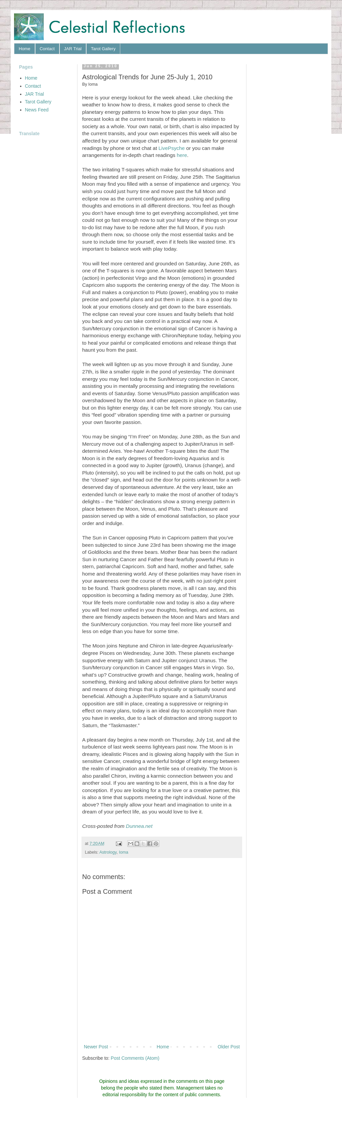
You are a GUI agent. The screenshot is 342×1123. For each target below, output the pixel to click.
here (182, 155)
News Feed (37, 109)
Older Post (229, 1046)
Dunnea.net (139, 826)
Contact (47, 48)
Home (24, 48)
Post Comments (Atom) (135, 1058)
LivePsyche (171, 148)
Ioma (123, 852)
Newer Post (96, 1046)
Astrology (108, 852)
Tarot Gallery (103, 48)
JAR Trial (73, 48)
